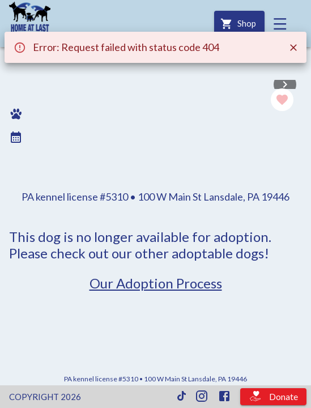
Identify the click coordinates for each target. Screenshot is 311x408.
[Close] (293, 47)
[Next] (285, 84)
